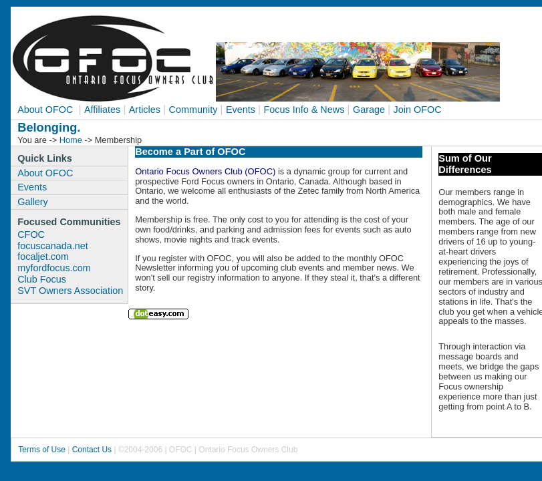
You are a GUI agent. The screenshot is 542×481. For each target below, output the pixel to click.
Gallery (32, 201)
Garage (369, 109)
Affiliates (102, 109)
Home (70, 140)
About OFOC (46, 109)
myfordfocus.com (54, 268)
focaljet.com (43, 256)
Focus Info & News (304, 109)
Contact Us (92, 449)
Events (240, 109)
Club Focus (41, 279)
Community (193, 109)
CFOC (31, 234)
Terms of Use (42, 449)
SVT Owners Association (70, 290)
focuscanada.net (52, 245)
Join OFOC (418, 109)
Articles (144, 109)
